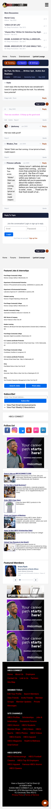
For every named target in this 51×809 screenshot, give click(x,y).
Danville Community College (12, 310)
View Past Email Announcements (21, 405)
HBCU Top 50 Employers (28, 760)
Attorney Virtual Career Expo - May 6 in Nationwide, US (19, 359)
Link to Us (24, 678)
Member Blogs (13, 729)
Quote (45, 120)
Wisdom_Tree (12, 144)
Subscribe (25, 401)
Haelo (8, 83)
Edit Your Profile (14, 694)
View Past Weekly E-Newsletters (21, 407)
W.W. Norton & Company (10, 317)
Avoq (5, 364)
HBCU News (28, 729)
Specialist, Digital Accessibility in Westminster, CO (17, 336)
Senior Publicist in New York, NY (12, 319)
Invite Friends (27, 698)
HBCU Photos (22, 733)
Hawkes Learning (8, 324)
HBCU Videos (36, 733)
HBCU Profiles (13, 717)
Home (4, 57)
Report (16, 120)
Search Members (31, 694)
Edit (5, 120)
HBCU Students (28, 725)
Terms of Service (32, 795)
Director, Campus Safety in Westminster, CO (16, 278)
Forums (13, 57)
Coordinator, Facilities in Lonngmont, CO (15, 352)
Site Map (11, 682)
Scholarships (28, 717)
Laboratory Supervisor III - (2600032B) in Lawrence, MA (19, 292)
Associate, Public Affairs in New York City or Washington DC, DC (21, 373)
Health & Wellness (32, 741)
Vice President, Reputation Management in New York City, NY (20, 380)
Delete (10, 120)
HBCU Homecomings (16, 756)
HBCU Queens (15, 768)
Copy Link (8, 98)
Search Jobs (15, 386)
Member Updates (23, 702)
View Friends (13, 698)
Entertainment (24, 57)
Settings (33, 63)
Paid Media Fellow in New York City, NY (14, 366)
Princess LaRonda (14, 163)
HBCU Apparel (29, 737)
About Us (19, 674)
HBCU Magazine (14, 741)
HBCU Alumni (13, 725)
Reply (44, 98)
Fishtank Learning (9, 296)
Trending (9, 63)
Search (22, 63)
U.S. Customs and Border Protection (14, 340)
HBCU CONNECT (16, 416)
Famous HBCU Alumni (32, 764)
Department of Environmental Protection (15, 282)
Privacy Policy (18, 795)
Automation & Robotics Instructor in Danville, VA (17, 312)
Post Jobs (36, 386)
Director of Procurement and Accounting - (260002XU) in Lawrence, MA (23, 285)
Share (14, 98)
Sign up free (33, 238)
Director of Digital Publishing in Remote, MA (16, 298)
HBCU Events (15, 737)
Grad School (12, 745)
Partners (34, 678)
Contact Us (12, 678)
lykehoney (15, 126)
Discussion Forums (28, 721)
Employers (30, 674)
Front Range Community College (13, 275)
